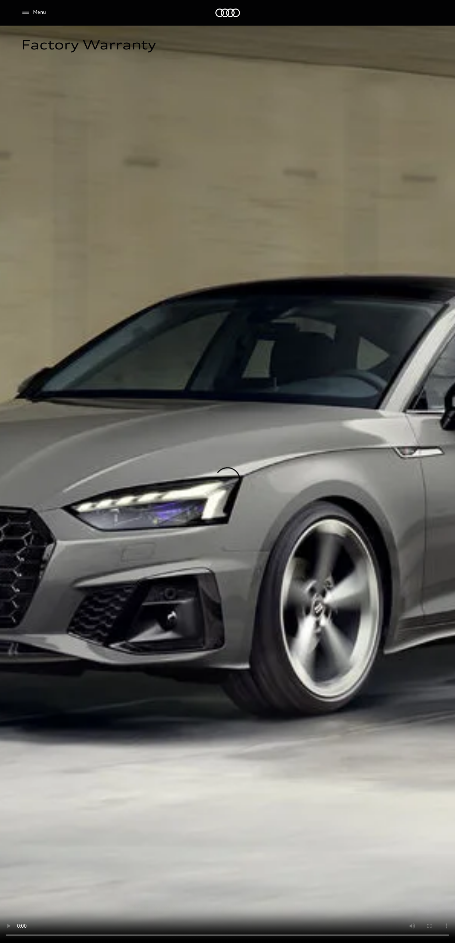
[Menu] (33, 12)
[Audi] (227, 13)
